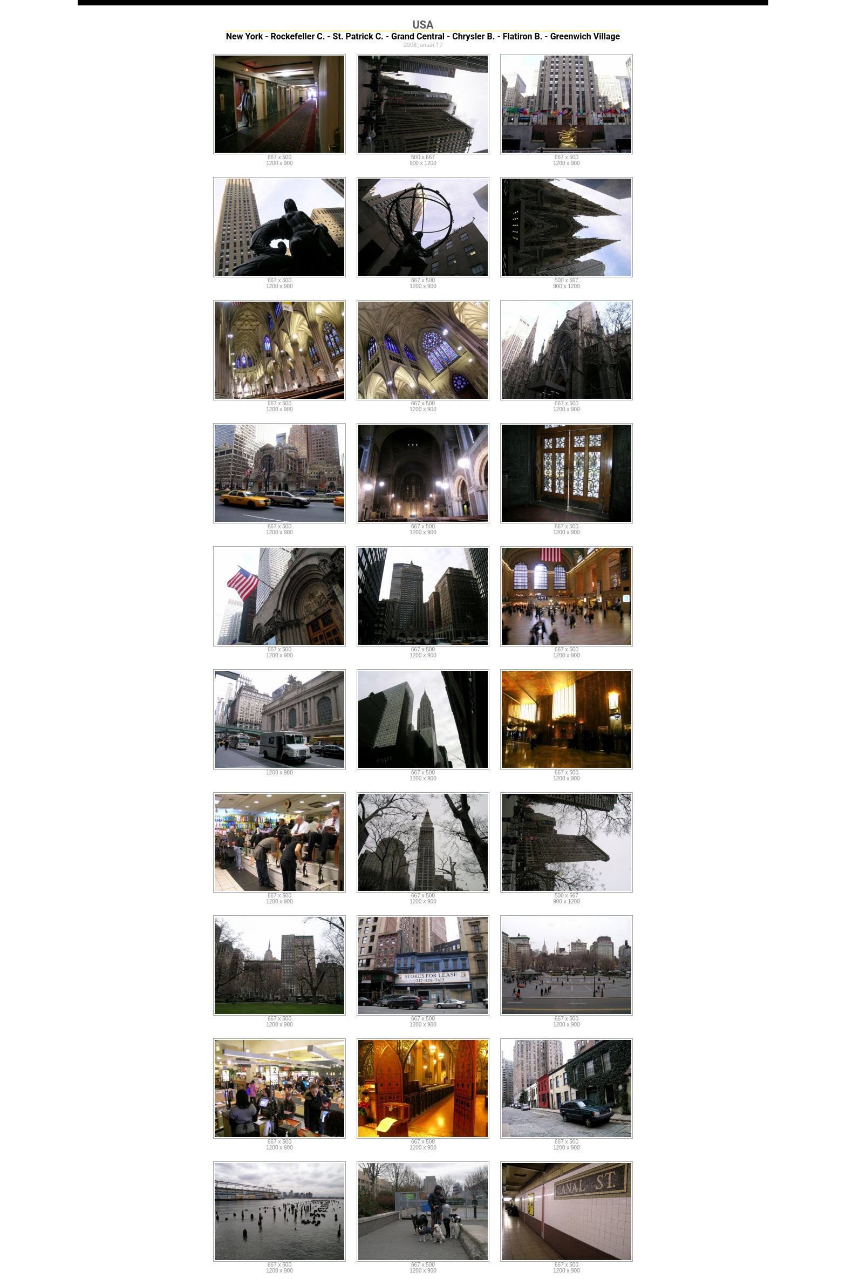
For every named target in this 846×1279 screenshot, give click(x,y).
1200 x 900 (279, 163)
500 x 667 (423, 157)
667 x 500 (279, 157)
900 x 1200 (423, 163)
